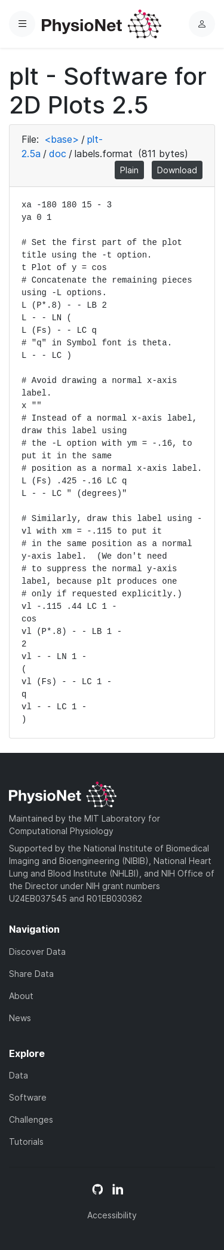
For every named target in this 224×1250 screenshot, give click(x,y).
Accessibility (112, 1215)
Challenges (31, 1119)
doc (57, 154)
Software (28, 1097)
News (20, 1018)
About (21, 996)
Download (177, 170)
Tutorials (26, 1141)
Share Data (31, 974)
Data (18, 1075)
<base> (61, 139)
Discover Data (37, 951)
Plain (129, 170)
